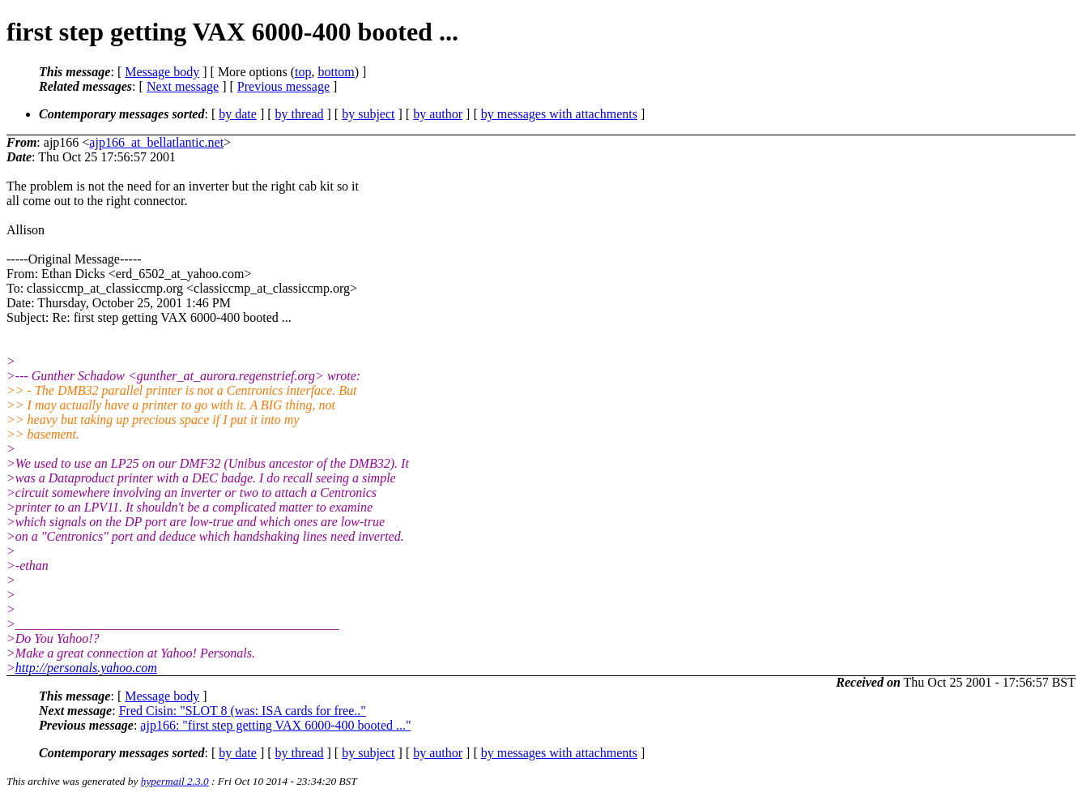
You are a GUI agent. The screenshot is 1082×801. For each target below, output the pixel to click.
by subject (368, 114)
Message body (162, 72)
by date (238, 114)
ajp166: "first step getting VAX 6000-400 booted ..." (275, 725)
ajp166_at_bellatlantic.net (156, 142)
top (303, 72)
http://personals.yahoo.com (86, 668)
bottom (335, 72)
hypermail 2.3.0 (175, 781)
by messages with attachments (559, 114)
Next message (183, 86)
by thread (299, 114)
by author (437, 114)
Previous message (283, 86)
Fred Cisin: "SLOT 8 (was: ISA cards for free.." (242, 710)
